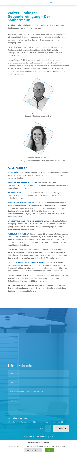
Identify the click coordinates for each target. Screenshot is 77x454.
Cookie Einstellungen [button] (33, 450)
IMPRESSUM (29, 437)
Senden (61, 428)
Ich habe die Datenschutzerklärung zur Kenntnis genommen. (35, 422)
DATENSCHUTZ (41, 437)
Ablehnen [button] (49, 450)
